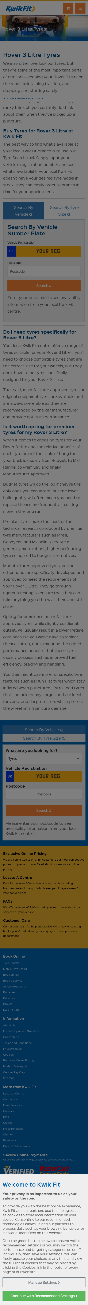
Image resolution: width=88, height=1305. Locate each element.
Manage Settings (44, 1282)
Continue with (44, 1296)
